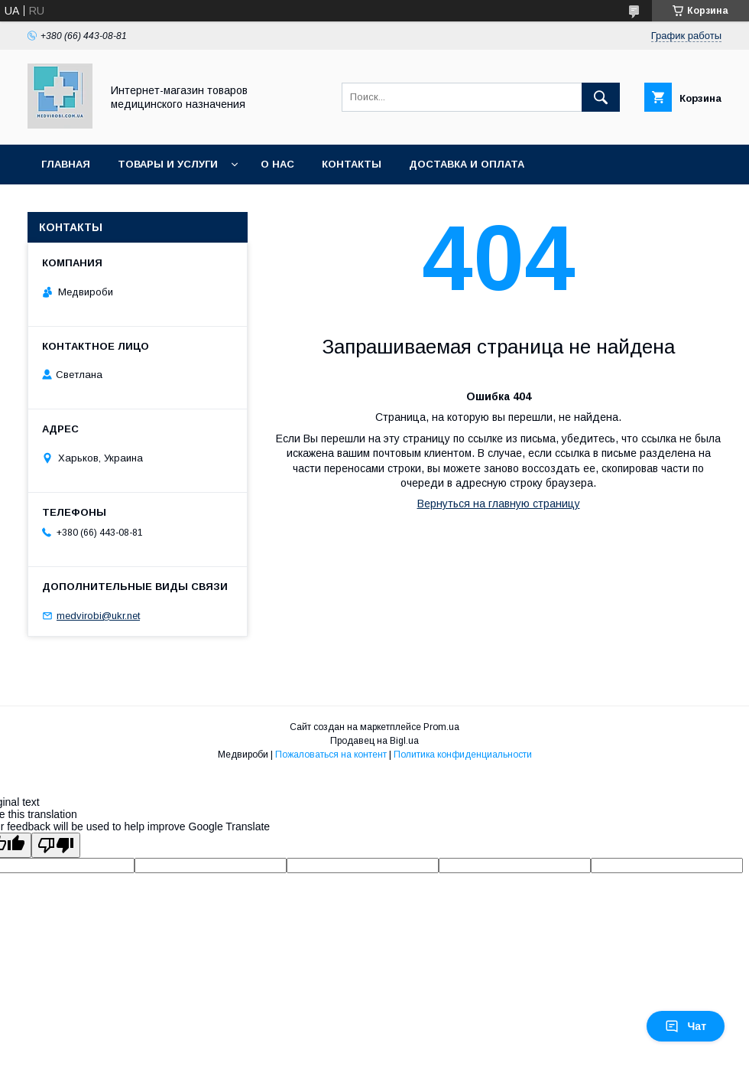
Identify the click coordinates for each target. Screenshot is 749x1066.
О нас (277, 164)
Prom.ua (441, 727)
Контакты (351, 164)
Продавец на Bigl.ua (374, 740)
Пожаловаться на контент (331, 754)
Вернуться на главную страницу (498, 503)
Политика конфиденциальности (463, 754)
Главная (65, 164)
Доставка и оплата (466, 164)
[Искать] (601, 97)
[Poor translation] (55, 845)
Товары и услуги (168, 164)
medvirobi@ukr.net (98, 615)
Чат (685, 1026)
